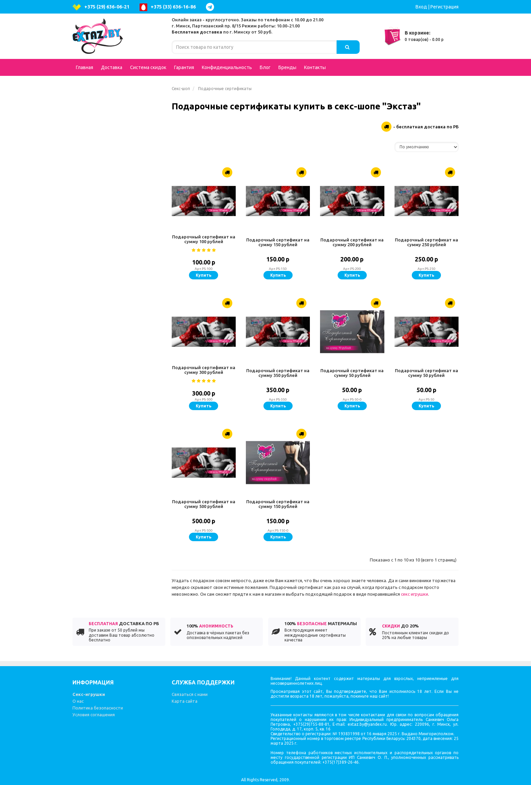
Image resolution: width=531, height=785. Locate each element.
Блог (265, 67)
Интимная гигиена (102, 171)
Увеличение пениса (103, 279)
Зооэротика (94, 347)
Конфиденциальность (227, 67)
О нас (78, 701)
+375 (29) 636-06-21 (100, 7)
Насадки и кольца (118, 265)
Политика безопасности (97, 707)
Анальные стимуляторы (118, 157)
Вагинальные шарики (118, 387)
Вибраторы (118, 116)
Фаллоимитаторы (118, 143)
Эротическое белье (118, 103)
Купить (203, 275)
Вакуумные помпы (118, 401)
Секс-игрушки (88, 694)
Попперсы (118, 225)
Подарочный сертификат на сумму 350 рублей (278, 373)
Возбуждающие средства (118, 198)
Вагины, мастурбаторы (118, 184)
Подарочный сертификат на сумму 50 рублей (352, 373)
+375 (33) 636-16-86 (168, 7)
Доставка (111, 67)
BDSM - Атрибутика (118, 238)
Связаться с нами (190, 694)
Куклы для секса (99, 130)
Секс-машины (97, 455)
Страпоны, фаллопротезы (118, 211)
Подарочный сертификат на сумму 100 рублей (203, 239)
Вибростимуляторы (118, 306)
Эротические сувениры (107, 428)
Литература (94, 469)
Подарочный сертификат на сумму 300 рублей (203, 370)
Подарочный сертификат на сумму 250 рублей (426, 242)
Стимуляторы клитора (107, 374)
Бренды (287, 67)
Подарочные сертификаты (114, 89)
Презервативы (98, 414)
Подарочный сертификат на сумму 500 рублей (203, 504)
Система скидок (148, 67)
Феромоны (118, 441)
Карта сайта (184, 701)
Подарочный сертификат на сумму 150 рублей (278, 242)
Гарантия (184, 67)
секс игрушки (414, 594)
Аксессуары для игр (118, 252)
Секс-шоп (181, 88)
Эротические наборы (105, 320)
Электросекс (95, 333)
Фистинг (90, 293)
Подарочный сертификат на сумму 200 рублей (352, 242)
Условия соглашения (93, 714)
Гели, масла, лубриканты (118, 360)
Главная (84, 67)
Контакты (315, 67)
